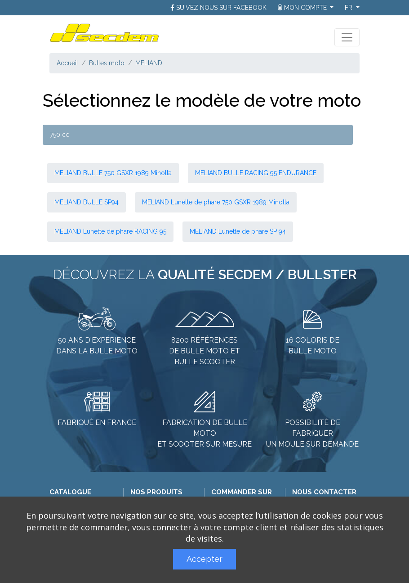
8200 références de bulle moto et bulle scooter (204, 351)
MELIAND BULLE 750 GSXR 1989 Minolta (113, 172)
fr (349, 8)
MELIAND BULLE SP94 (86, 202)
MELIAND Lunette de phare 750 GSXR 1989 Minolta (215, 202)
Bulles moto (106, 63)
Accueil (67, 63)
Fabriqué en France (97, 422)
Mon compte (303, 8)
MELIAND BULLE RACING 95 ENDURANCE (255, 172)
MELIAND (148, 63)
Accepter (204, 559)
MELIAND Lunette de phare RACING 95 (110, 231)
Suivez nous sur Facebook (221, 8)
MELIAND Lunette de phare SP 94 (238, 231)
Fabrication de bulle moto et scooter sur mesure (204, 433)
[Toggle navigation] (347, 37)
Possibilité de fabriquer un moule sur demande (312, 433)
